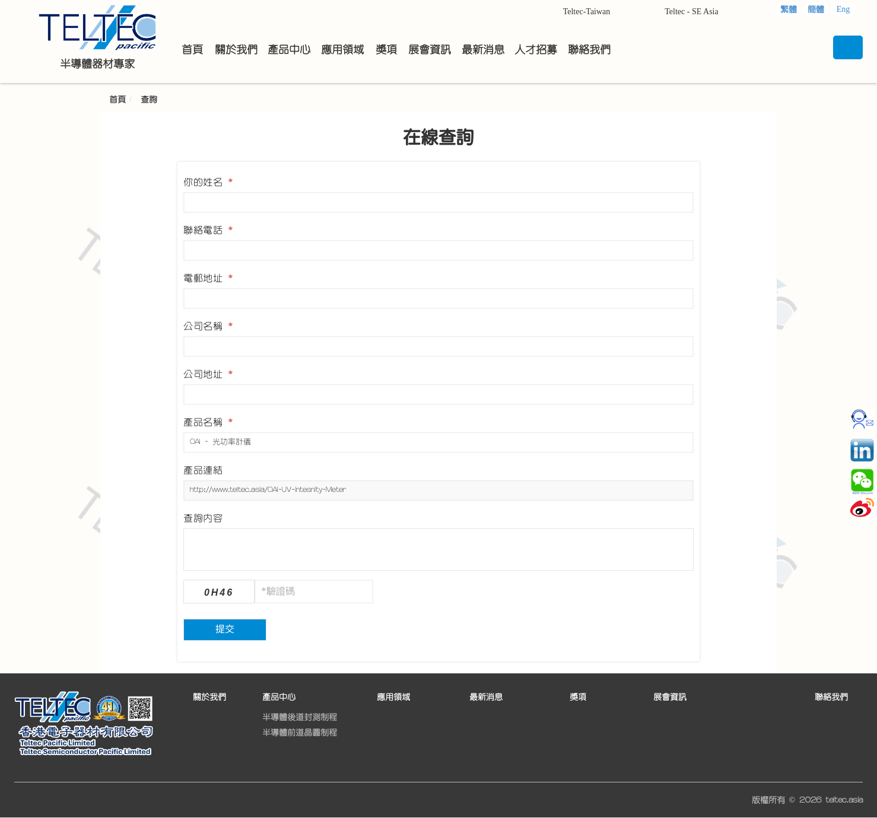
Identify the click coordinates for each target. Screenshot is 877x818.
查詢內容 (203, 518)
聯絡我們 (831, 697)
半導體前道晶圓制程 (299, 732)
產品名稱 (208, 422)
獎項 (578, 697)
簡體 (816, 9)
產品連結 (203, 470)
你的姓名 (208, 182)
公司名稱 (208, 326)
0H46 (219, 592)
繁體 (788, 9)
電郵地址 (208, 278)
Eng (843, 9)
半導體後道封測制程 (299, 717)
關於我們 (209, 697)
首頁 (117, 99)
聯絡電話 (208, 230)
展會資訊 (670, 697)
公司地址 (208, 374)
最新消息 (486, 697)
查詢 (149, 99)
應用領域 (393, 697)
